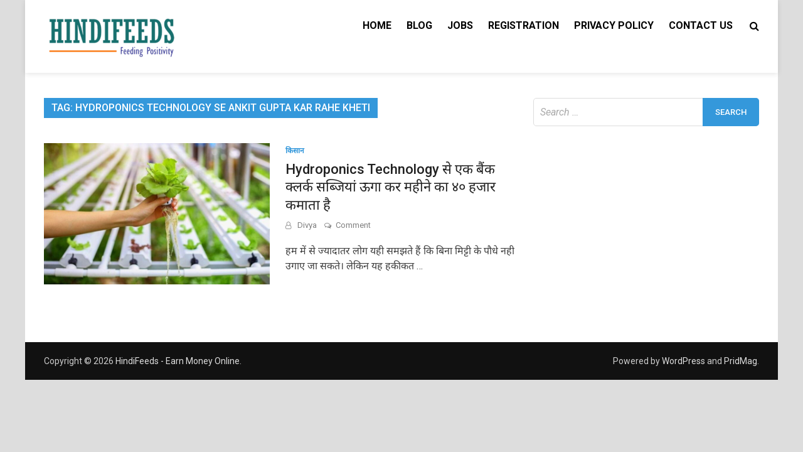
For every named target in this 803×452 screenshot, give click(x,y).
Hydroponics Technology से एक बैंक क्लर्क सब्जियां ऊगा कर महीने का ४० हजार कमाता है (390, 187)
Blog (419, 25)
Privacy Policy (614, 25)
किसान (294, 150)
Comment (353, 225)
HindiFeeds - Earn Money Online (177, 361)
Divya (307, 225)
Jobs (460, 25)
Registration (523, 25)
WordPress (683, 361)
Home (377, 25)
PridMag (740, 361)
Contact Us (701, 25)
